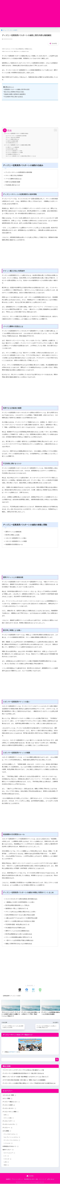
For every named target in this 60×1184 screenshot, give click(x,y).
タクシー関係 (8, 1097)
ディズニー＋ (8, 1127)
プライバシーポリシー (17, 1179)
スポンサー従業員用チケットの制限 (16, 147)
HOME (30, 1176)
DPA (6, 1114)
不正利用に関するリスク (13, 138)
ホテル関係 (7, 1131)
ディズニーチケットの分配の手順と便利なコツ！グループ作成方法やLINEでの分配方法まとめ (30, 1080)
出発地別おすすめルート (11, 1146)
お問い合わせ (50, 1179)
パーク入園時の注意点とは (14, 134)
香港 (6, 1165)
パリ (6, 1156)
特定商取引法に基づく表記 (31, 1179)
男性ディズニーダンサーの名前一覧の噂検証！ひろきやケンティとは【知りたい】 (27, 1072)
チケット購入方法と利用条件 (14, 133)
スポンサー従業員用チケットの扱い (16, 146)
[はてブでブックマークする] (33, 985)
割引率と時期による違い (13, 144)
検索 (57, 1055)
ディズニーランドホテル (12, 1140)
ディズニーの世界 (15, 991)
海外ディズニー (8, 1150)
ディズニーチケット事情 (11, 1111)
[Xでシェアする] (20, 985)
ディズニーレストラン (10, 1124)
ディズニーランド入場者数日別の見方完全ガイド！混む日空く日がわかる (24, 1069)
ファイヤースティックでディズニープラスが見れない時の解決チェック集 (24, 1065)
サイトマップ (42, 1179)
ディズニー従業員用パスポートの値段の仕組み (17, 129)
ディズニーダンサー (10, 1108)
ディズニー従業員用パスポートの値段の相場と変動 (18, 140)
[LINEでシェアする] (40, 985)
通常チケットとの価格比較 (14, 142)
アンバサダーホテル (11, 1134)
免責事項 (8, 1179)
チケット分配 (9, 1117)
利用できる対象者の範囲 (13, 136)
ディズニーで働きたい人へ (12, 1101)
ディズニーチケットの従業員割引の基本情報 (18, 131)
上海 (6, 1162)
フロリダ (7, 1159)
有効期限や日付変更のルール (14, 149)
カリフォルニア (9, 1153)
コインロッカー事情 (10, 1094)
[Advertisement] (30, 16)
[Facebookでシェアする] (26, 985)
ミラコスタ (8, 1143)
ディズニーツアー (9, 1121)
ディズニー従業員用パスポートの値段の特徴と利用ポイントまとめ (23, 151)
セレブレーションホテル (12, 1137)
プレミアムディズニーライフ (30, 2)
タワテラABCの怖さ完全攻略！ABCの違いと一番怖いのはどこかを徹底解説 (25, 1076)
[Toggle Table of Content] (54, 125)
